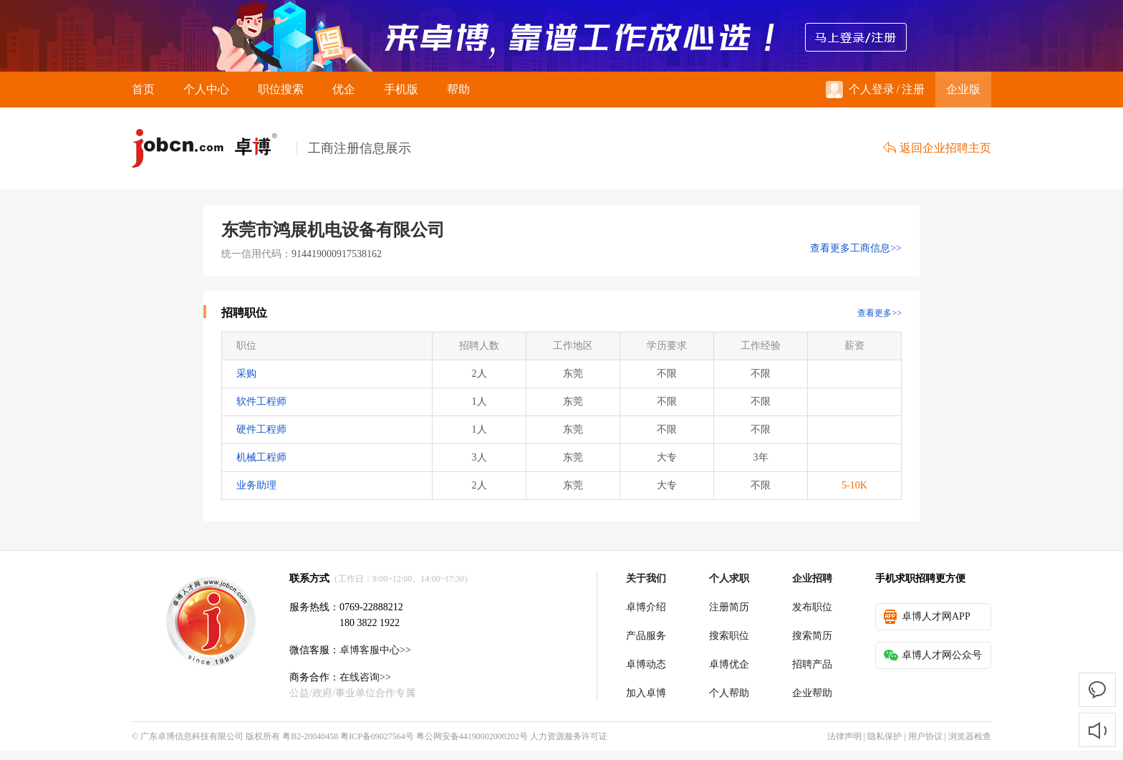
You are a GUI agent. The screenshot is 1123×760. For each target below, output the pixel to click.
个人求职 (729, 578)
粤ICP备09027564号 (377, 736)
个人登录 (860, 89)
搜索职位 (729, 635)
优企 (343, 89)
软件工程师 (261, 401)
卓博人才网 (214, 148)
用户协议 (925, 736)
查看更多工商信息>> (856, 248)
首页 (143, 89)
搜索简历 (812, 635)
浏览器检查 (969, 736)
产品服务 (646, 635)
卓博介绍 (646, 607)
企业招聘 (812, 578)
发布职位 (812, 607)
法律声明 (844, 736)
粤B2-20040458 (310, 736)
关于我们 (646, 578)
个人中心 (206, 89)
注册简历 (729, 607)
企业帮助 (812, 693)
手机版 (401, 89)
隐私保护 (884, 736)
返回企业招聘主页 (937, 148)
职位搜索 (281, 89)
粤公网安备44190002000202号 (472, 736)
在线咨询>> (365, 677)
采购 (246, 373)
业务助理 (256, 485)
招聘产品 (812, 664)
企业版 (963, 89)
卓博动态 (646, 664)
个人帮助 (729, 693)
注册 (913, 89)
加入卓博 (646, 693)
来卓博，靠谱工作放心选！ (561, 36)
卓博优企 (729, 664)
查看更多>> (879, 313)
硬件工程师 (261, 429)
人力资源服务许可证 (568, 736)
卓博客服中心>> (375, 650)
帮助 (458, 89)
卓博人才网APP (927, 617)
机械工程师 (261, 457)
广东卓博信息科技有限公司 (192, 736)
